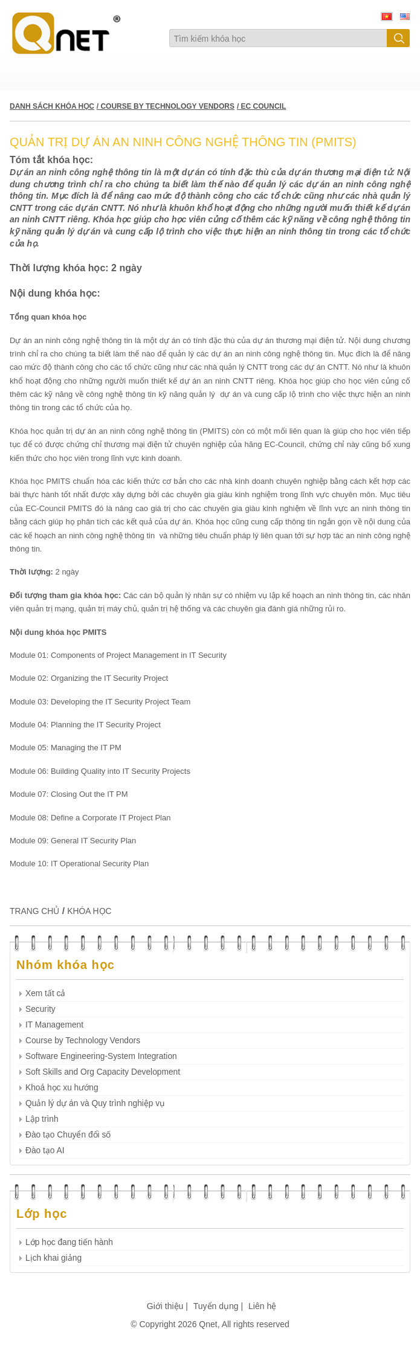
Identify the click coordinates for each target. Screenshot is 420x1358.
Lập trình (42, 1119)
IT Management (54, 1024)
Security (40, 1009)
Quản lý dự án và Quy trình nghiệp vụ (95, 1103)
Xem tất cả (45, 993)
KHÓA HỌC (89, 911)
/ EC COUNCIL (261, 106)
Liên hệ (262, 1306)
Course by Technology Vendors (82, 1040)
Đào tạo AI (45, 1150)
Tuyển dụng (216, 1306)
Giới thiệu (165, 1306)
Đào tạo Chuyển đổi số (68, 1134)
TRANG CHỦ (34, 911)
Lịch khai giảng (53, 1258)
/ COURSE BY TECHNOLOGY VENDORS (165, 106)
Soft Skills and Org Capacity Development (102, 1071)
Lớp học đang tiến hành (69, 1242)
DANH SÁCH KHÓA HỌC (52, 106)
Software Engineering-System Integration (101, 1056)
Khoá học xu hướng (62, 1087)
